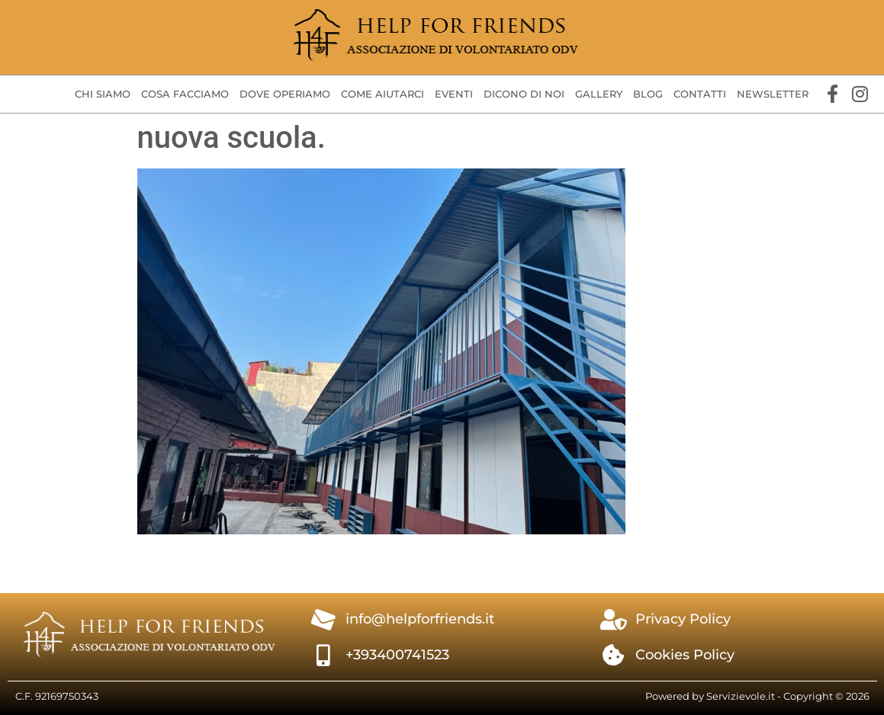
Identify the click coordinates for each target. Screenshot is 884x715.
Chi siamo (102, 94)
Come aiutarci (382, 94)
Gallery (598, 94)
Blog (648, 94)
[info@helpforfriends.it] (323, 619)
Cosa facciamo (185, 94)
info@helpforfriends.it (420, 619)
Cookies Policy (685, 654)
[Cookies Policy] (613, 655)
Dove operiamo (284, 94)
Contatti (699, 94)
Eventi (454, 94)
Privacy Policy (683, 619)
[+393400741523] (323, 655)
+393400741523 (397, 654)
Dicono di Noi (524, 94)
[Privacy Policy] (613, 619)
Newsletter (772, 94)
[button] (102, 94)
